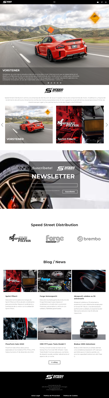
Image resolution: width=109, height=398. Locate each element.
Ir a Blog (54, 362)
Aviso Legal (35, 395)
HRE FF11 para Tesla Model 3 (52, 344)
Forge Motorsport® (48, 296)
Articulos (76, 293)
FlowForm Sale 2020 (14, 344)
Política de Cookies (71, 395)
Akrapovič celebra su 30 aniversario (84, 297)
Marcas (7, 293)
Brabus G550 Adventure (84, 344)
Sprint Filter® (11, 296)
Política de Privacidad (52, 395)
